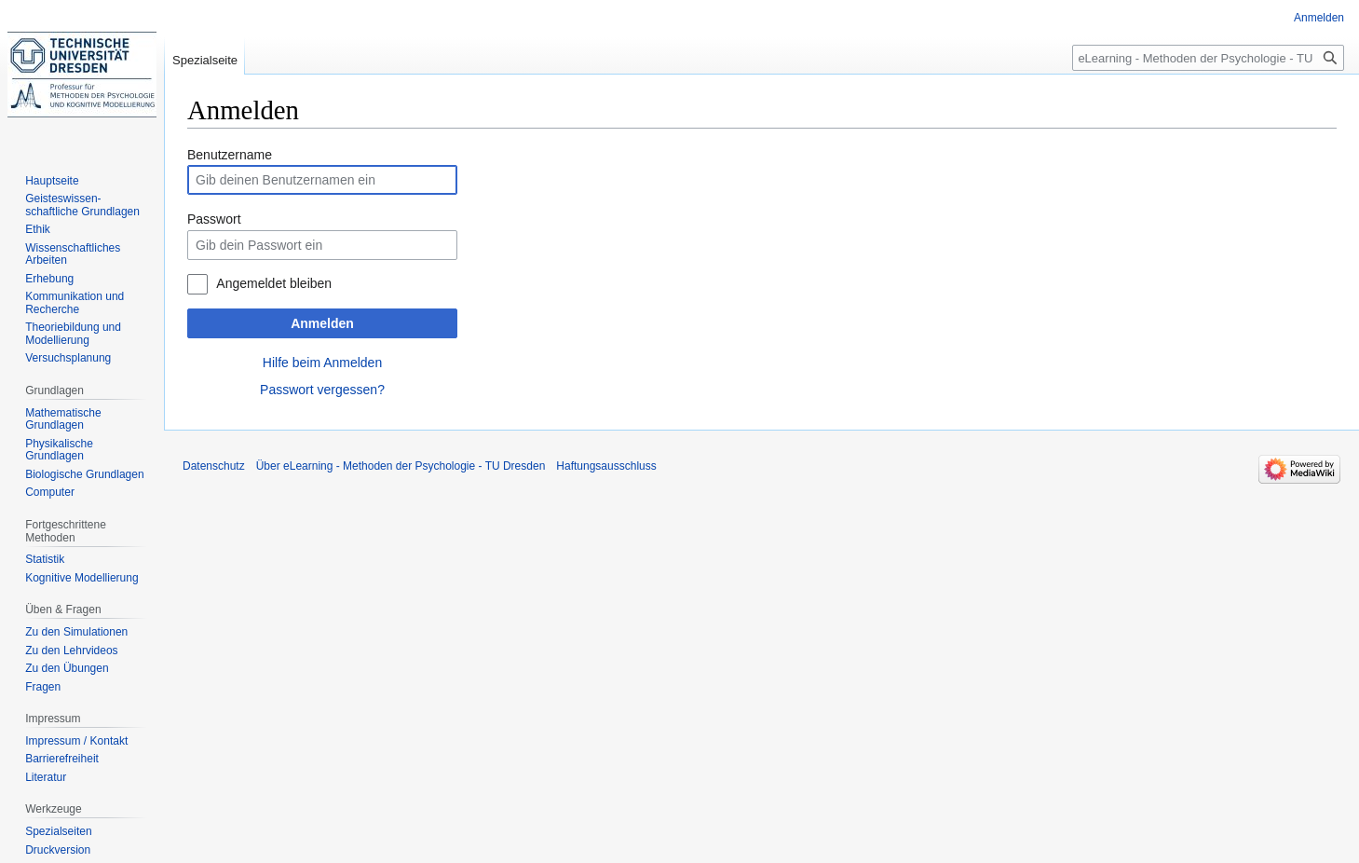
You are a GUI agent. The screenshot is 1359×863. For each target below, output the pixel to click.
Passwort (214, 219)
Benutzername (229, 154)
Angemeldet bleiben (274, 283)
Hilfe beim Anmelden (322, 362)
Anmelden (322, 323)
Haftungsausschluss (606, 466)
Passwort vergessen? (322, 389)
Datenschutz (214, 466)
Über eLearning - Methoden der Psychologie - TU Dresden (401, 466)
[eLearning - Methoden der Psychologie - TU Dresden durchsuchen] (1208, 58)
